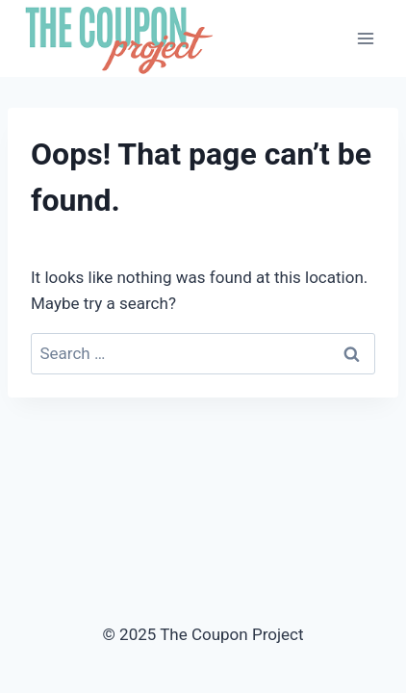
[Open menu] (365, 38)
